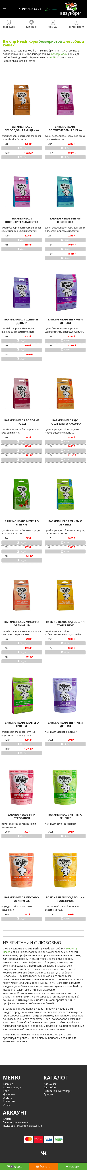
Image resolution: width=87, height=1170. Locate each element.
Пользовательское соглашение (22, 1125)
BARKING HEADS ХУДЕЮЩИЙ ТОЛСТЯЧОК (65, 623)
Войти (7, 1119)
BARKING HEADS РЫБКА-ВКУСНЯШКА (65, 220)
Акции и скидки (12, 1087)
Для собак (50, 1087)
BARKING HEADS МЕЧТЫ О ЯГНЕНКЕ (22, 522)
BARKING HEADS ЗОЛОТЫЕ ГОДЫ (21, 422)
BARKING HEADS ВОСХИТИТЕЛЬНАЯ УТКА (65, 128)
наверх (72, 1166)
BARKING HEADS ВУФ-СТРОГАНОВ (22, 816)
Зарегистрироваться (15, 1122)
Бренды (48, 1094)
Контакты (9, 1101)
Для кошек (50, 1084)
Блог (6, 1091)
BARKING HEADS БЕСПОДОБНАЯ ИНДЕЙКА (22, 128)
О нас (6, 1104)
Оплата (7, 1097)
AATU (52, 57)
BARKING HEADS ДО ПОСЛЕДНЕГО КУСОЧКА (65, 422)
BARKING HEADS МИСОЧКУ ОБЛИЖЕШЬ (21, 623)
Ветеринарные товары (58, 1091)
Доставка (9, 1094)
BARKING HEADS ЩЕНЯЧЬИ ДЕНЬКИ (21, 321)
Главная (8, 1084)
